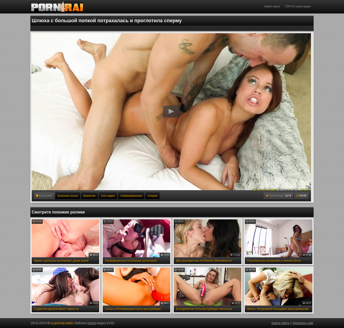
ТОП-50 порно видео (298, 6)
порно (91, 323)
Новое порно (272, 6)
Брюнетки (89, 195)
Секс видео (108, 195)
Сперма (152, 195)
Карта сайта (280, 323)
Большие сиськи (68, 195)
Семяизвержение (131, 195)
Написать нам (303, 323)
